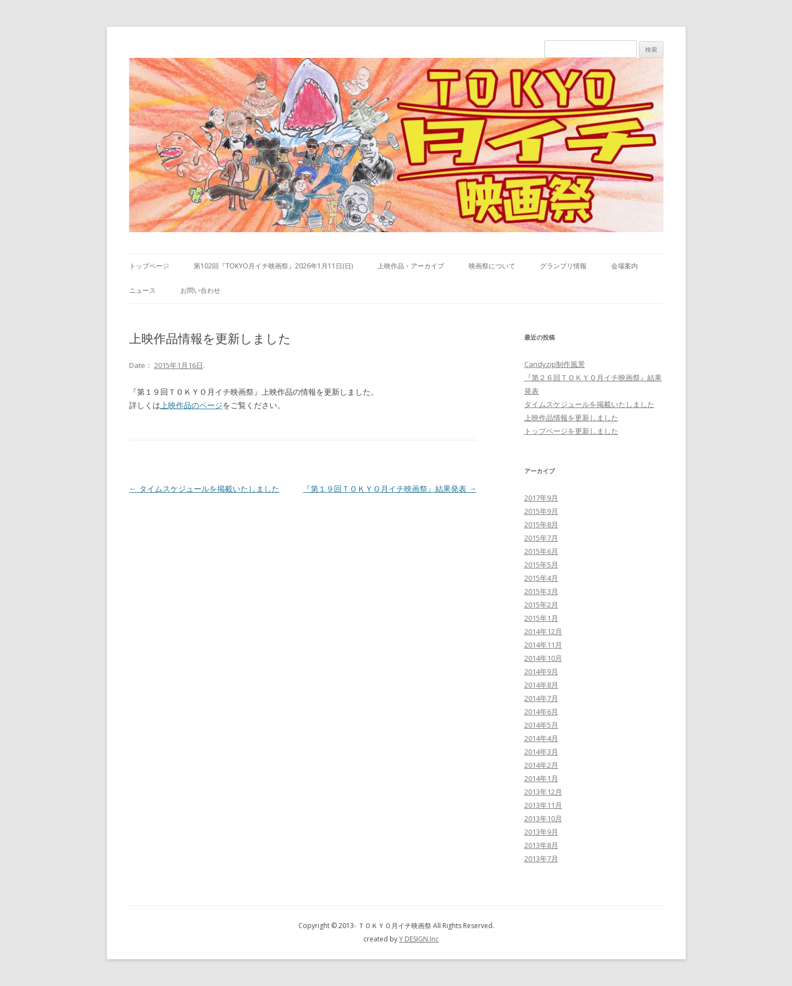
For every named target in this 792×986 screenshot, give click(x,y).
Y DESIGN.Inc (419, 939)
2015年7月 (541, 538)
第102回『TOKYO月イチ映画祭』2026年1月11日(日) (273, 266)
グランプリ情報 (563, 266)
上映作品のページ (191, 405)
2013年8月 (541, 845)
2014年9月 (541, 671)
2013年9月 (541, 832)
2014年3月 (541, 752)
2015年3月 (541, 591)
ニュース (142, 290)
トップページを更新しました (571, 431)
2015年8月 (541, 524)
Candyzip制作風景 (554, 364)
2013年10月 (543, 818)
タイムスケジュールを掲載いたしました (204, 488)
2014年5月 (541, 725)
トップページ (149, 266)
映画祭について (492, 266)
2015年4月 (541, 578)
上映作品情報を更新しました (571, 418)
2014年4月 (541, 738)
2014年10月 (543, 658)
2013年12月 (543, 792)
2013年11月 (543, 805)
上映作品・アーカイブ (410, 266)
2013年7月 (541, 858)
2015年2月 (541, 605)
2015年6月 (541, 551)
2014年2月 (541, 765)
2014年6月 (541, 712)
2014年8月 (541, 685)
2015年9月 (541, 511)
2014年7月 (541, 698)
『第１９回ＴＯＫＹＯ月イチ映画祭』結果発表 (389, 488)
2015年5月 (541, 565)
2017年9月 (541, 498)
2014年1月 (541, 778)
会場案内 (624, 266)
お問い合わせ (200, 290)
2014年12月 (543, 631)
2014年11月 (543, 645)
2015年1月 (541, 618)
